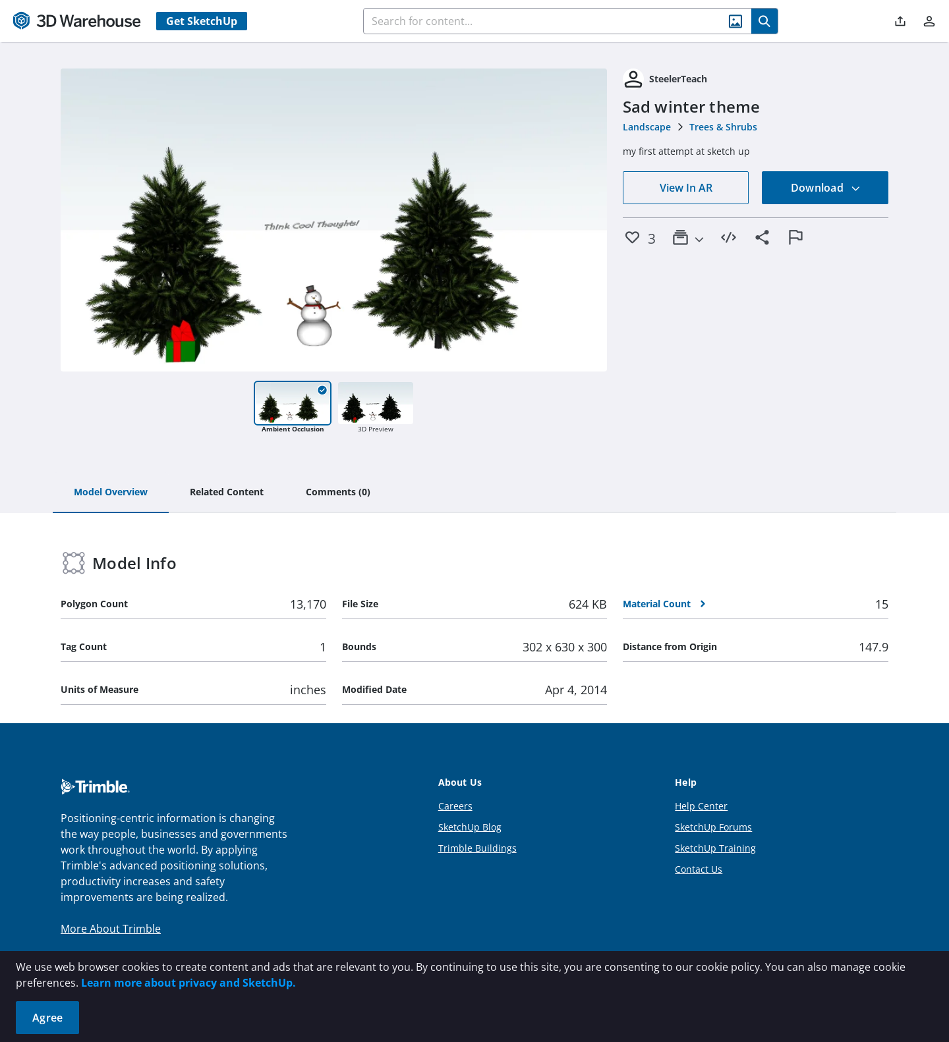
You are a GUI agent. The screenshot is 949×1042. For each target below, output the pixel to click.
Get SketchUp (201, 21)
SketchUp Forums (713, 827)
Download (826, 187)
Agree (47, 1017)
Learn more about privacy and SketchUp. (188, 982)
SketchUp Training (715, 848)
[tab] (111, 492)
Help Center (701, 806)
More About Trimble (111, 928)
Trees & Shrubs (723, 127)
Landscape (647, 127)
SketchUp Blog (470, 827)
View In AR (686, 187)
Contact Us (698, 869)
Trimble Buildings (477, 848)
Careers (455, 806)
